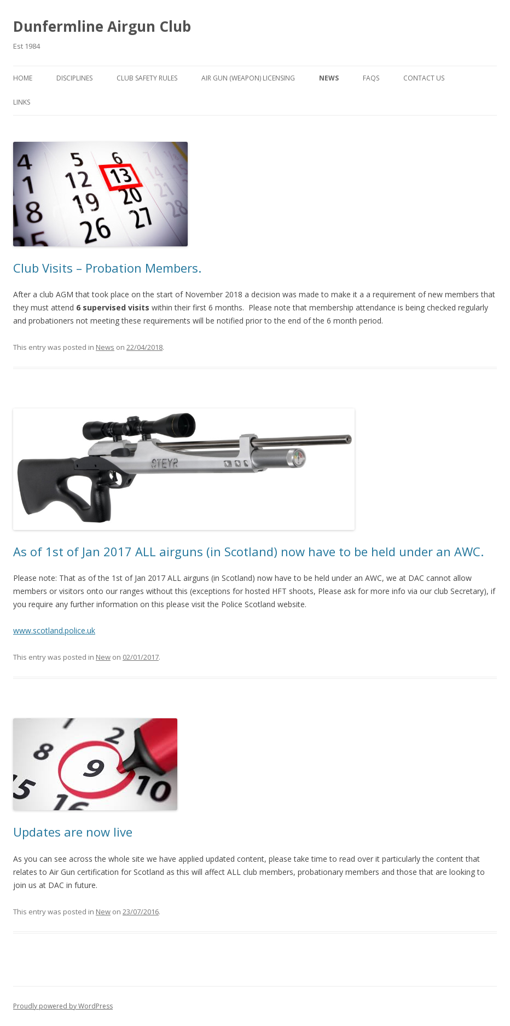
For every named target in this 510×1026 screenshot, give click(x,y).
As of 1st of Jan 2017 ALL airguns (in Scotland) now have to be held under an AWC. (248, 551)
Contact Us (423, 78)
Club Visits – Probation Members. (107, 268)
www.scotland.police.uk (54, 630)
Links (21, 102)
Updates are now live (72, 831)
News (329, 78)
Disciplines (74, 78)
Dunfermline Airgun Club (102, 26)
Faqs (371, 78)
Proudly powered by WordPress (63, 1006)
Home (22, 78)
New (103, 657)
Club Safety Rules (147, 78)
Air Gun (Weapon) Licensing (248, 78)
